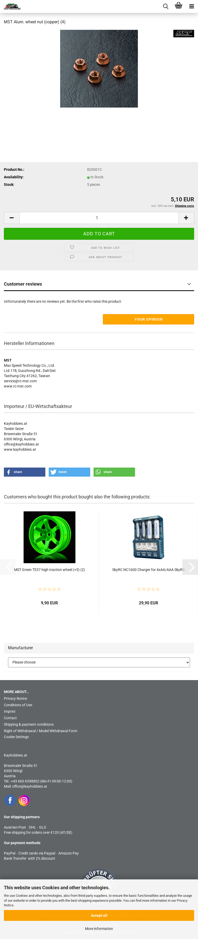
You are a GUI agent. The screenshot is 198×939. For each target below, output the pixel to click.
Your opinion (149, 319)
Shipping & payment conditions (29, 724)
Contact (10, 718)
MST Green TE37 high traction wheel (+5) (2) (49, 570)
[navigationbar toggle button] (191, 6)
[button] (11, 218)
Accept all (99, 915)
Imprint (10, 711)
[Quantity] (99, 218)
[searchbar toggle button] (165, 6)
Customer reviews (23, 284)
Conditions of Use (18, 705)
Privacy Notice (15, 698)
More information (99, 929)
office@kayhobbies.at (29, 786)
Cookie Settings (16, 737)
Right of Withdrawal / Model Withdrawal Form (40, 731)
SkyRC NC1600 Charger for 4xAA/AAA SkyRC (148, 570)
